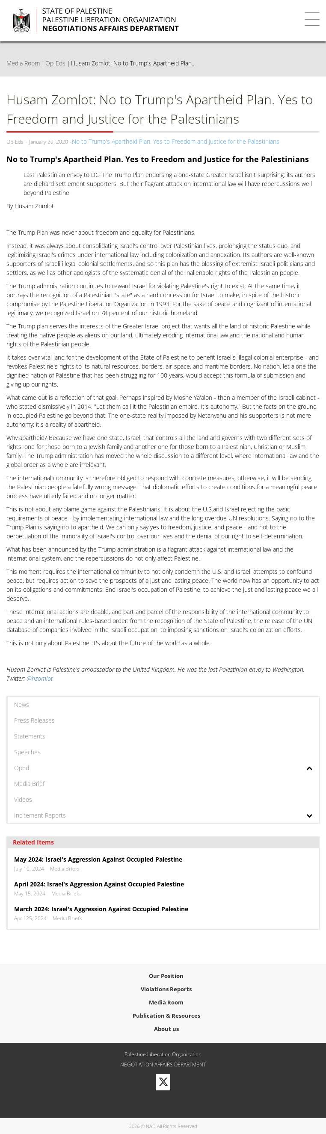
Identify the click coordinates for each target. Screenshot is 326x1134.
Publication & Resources (166, 1015)
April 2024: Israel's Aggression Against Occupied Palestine (99, 884)
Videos (23, 799)
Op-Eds (55, 63)
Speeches (27, 752)
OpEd (21, 768)
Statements (29, 736)
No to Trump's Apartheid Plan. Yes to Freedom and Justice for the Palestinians (175, 141)
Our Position (166, 976)
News (21, 704)
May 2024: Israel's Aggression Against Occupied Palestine (98, 859)
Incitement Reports (40, 815)
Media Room (23, 63)
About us (166, 1029)
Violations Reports (166, 989)
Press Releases (34, 720)
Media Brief (29, 784)
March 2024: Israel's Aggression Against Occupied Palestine (101, 909)
